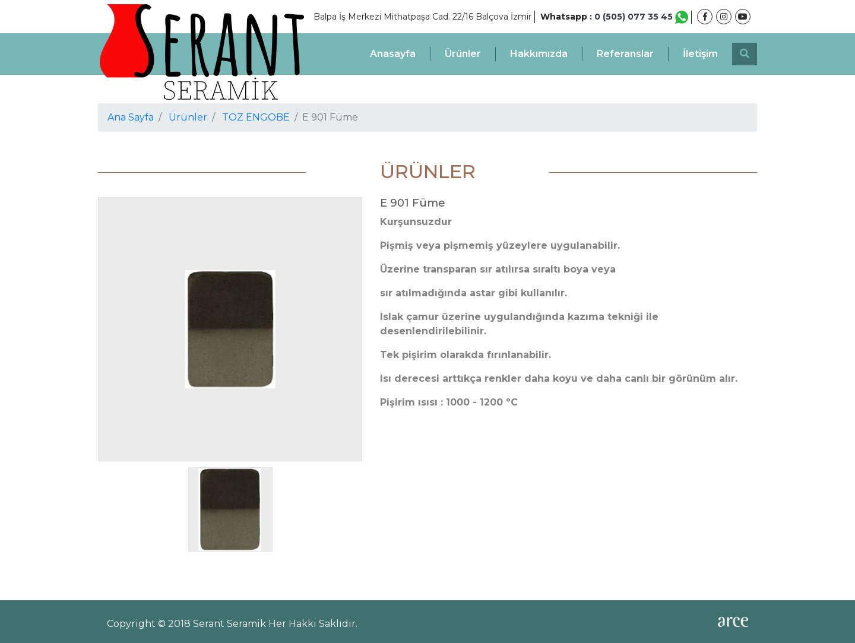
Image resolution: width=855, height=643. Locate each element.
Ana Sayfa (130, 117)
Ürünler (463, 53)
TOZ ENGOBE (256, 117)
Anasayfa (393, 53)
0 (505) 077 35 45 (641, 16)
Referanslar (625, 53)
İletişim (700, 53)
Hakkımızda (539, 53)
